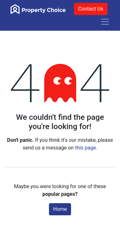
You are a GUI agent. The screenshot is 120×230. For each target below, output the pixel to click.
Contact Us (90, 9)
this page (85, 148)
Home (60, 209)
